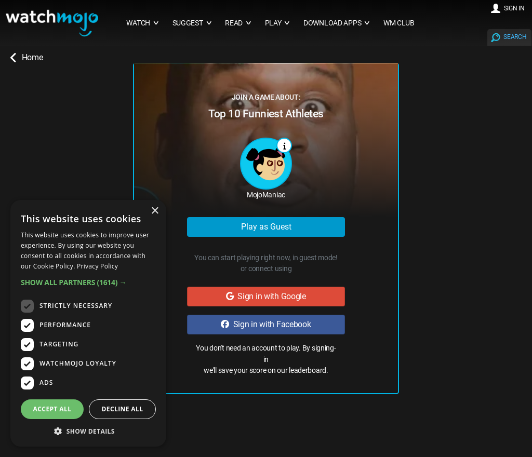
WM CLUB (399, 23)
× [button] (154, 211)
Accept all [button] (52, 409)
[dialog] (88, 323)
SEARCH (514, 37)
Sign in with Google (266, 296)
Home (26, 57)
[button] (88, 282)
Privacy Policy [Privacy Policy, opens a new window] (97, 266)
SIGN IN (514, 8)
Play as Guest (266, 227)
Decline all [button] (122, 409)
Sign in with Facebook (266, 324)
